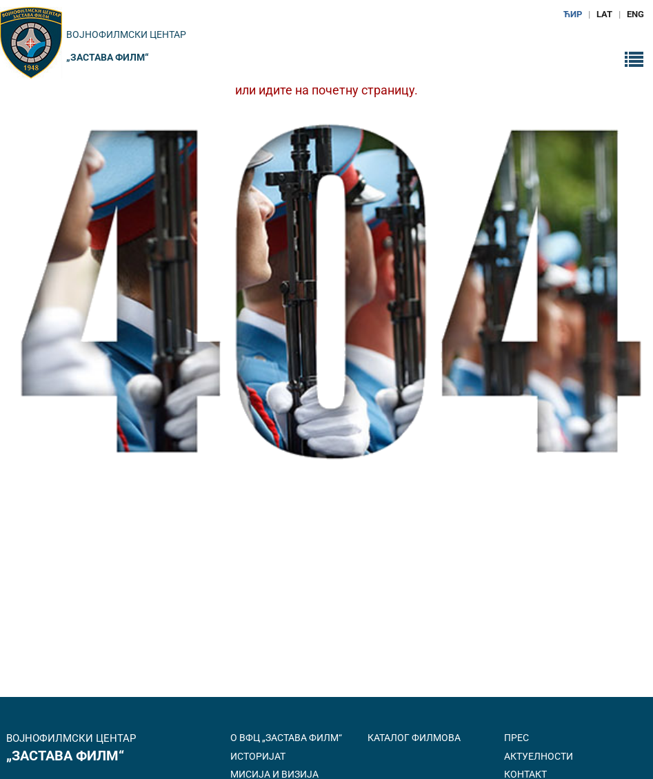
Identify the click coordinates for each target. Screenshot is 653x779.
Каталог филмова (414, 737)
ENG (635, 14)
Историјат (257, 756)
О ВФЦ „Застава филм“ (286, 737)
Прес (516, 737)
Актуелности (538, 756)
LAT (604, 14)
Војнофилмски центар (126, 34)
